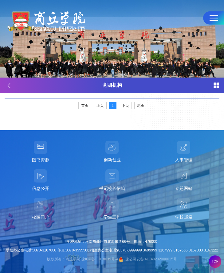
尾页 (140, 105)
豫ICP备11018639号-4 (99, 259)
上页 (100, 105)
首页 (84, 105)
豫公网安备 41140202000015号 (148, 259)
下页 (125, 105)
